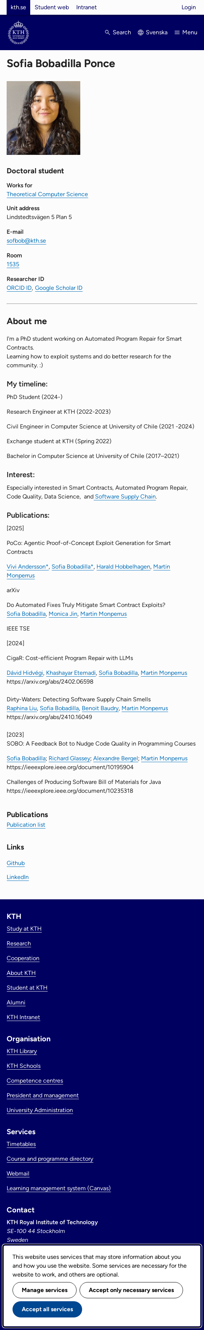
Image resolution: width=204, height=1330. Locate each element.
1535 (13, 264)
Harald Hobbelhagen (123, 566)
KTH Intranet (23, 1017)
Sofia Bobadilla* (73, 566)
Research (19, 943)
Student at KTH (27, 987)
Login (189, 7)
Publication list (26, 824)
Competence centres (35, 1080)
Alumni (16, 1002)
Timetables (21, 1143)
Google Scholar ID (58, 287)
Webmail (18, 1173)
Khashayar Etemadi (71, 672)
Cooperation (23, 958)
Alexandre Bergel (115, 758)
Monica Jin (63, 613)
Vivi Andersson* (28, 566)
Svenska (157, 32)
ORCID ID (19, 287)
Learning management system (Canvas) (59, 1188)
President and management (43, 1095)
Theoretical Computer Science (47, 194)
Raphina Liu (22, 708)
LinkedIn (18, 877)
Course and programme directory (50, 1158)
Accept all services (47, 1309)
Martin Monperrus (103, 613)
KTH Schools (24, 1065)
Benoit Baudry (100, 708)
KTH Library (22, 1051)
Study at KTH (24, 928)
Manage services (44, 1289)
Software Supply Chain (125, 496)
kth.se (18, 7)
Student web (52, 7)
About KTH (21, 972)
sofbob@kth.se (26, 240)
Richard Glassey (69, 758)
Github (16, 863)
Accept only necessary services (131, 1289)
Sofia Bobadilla (26, 613)
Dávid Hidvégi (25, 672)
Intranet (86, 7)
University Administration (40, 1110)
